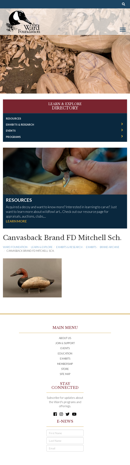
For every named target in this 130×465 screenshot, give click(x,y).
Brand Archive (109, 247)
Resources (13, 118)
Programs (13, 136)
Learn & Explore (42, 247)
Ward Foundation (15, 247)
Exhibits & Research (20, 124)
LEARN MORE (16, 221)
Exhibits (91, 247)
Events (11, 130)
